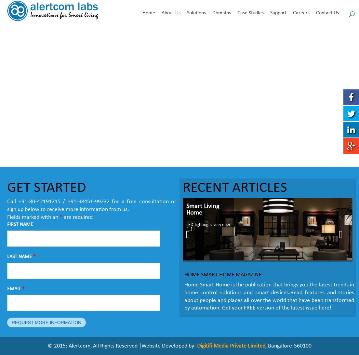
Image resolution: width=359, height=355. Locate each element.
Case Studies (250, 13)
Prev (191, 234)
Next (345, 234)
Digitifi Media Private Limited (231, 346)
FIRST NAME (20, 224)
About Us (171, 13)
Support (278, 13)
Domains (221, 13)
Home (148, 13)
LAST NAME (21, 256)
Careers (301, 13)
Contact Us (327, 13)
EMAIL (16, 289)
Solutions (196, 13)
